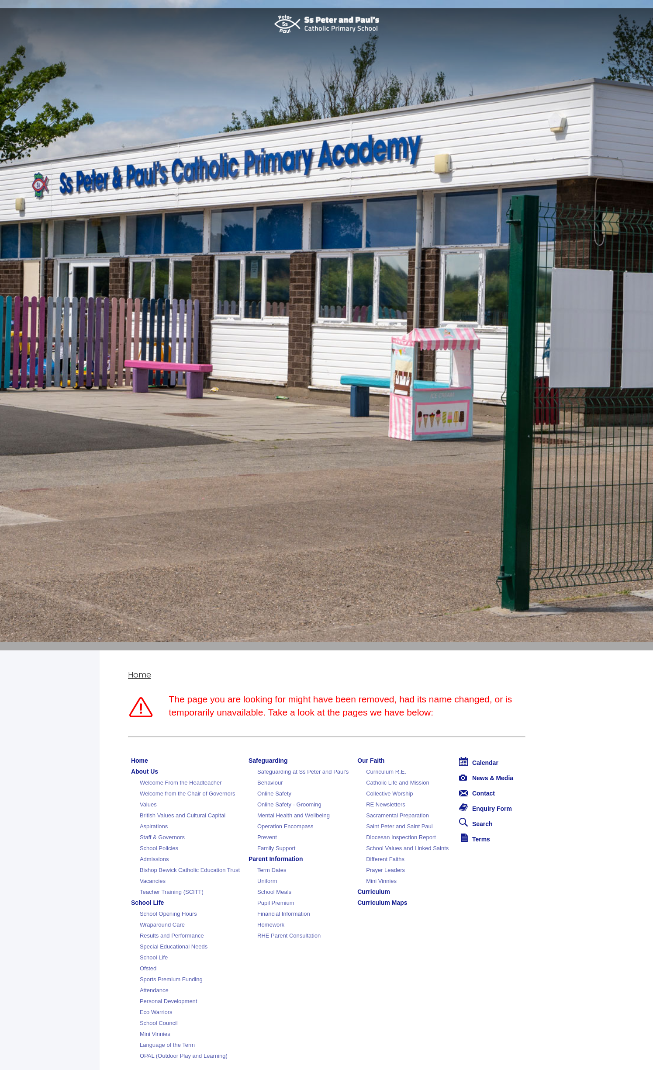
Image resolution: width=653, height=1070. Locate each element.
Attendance (154, 990)
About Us (144, 771)
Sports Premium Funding (171, 979)
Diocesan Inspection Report (401, 837)
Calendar (478, 761)
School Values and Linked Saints (407, 848)
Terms (475, 838)
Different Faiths (385, 859)
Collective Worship (389, 793)
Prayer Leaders (385, 870)
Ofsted (148, 968)
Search (476, 822)
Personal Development (168, 1001)
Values (148, 804)
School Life (147, 902)
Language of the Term (167, 1045)
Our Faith (370, 760)
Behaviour (270, 782)
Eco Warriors (156, 1012)
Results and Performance (172, 935)
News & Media (486, 778)
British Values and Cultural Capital (182, 815)
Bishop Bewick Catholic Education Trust (190, 870)
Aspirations (154, 826)
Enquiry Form (485, 807)
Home (139, 674)
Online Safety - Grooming (289, 804)
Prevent (267, 837)
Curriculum (373, 891)
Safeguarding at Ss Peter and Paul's (303, 771)
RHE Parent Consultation (289, 935)
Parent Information (276, 858)
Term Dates (271, 870)
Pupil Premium (275, 903)
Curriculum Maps (382, 902)
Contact (477, 793)
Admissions (154, 859)
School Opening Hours (168, 913)
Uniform (267, 881)
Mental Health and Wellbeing (293, 815)
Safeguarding (268, 760)
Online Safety (274, 793)
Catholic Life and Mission (397, 782)
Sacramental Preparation (397, 815)
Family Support (276, 848)
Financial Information (283, 913)
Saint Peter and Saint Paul (399, 826)
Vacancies (153, 881)
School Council (159, 1023)
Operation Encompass (285, 826)
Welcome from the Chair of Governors (187, 793)
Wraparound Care (162, 924)
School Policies (159, 848)
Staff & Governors (162, 837)
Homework (270, 924)
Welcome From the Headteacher (181, 782)
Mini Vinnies (155, 1034)
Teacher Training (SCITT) (172, 892)
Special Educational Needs (173, 946)
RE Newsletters (385, 804)
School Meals (274, 892)
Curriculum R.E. (386, 771)
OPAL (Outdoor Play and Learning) (184, 1056)
